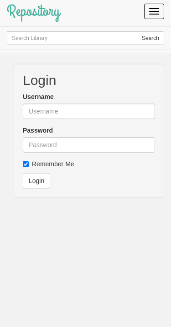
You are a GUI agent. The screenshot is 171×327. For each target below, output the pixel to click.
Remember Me (48, 164)
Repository (33, 11)
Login (36, 180)
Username (38, 96)
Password (38, 130)
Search (150, 38)
